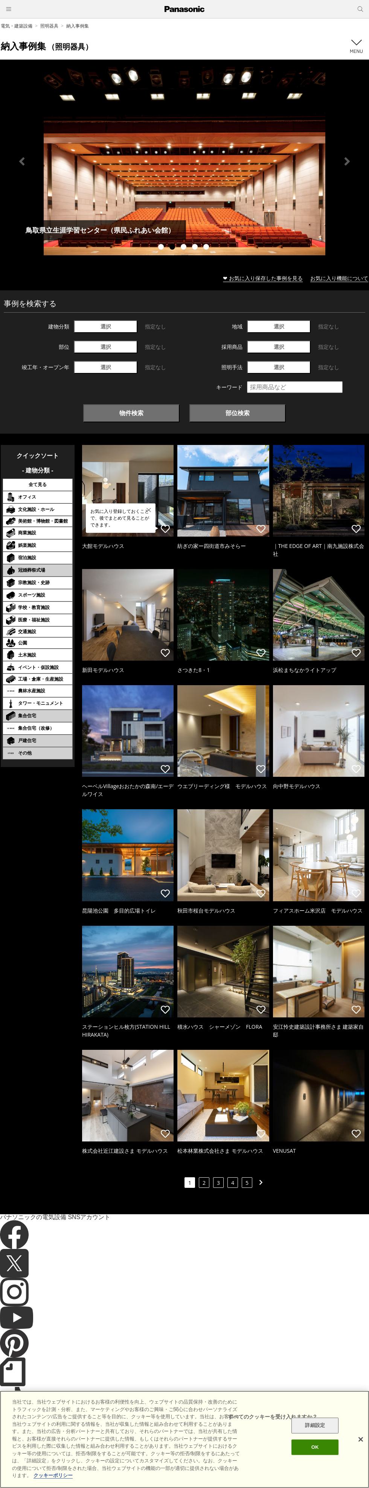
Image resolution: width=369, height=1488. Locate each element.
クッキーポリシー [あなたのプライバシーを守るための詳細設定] (53, 1475)
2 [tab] (173, 248)
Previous (21, 161)
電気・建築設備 (16, 26)
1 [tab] (162, 248)
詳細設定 (315, 1425)
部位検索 (238, 413)
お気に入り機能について (339, 278)
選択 (106, 326)
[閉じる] (360, 1439)
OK (315, 1447)
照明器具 (49, 26)
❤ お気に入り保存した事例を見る (263, 278)
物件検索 (131, 413)
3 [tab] (184, 248)
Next (347, 161)
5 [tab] (207, 248)
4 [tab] (196, 248)
